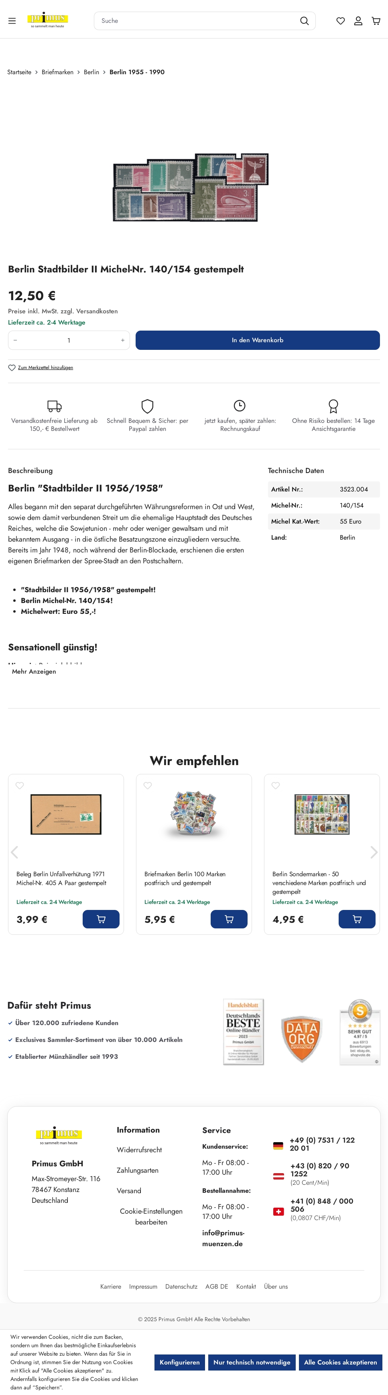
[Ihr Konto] (358, 21)
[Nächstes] (374, 854)
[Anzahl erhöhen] (123, 340)
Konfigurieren (180, 1362)
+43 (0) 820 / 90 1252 (319, 1170)
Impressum (143, 1286)
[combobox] (195, 21)
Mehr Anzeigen (34, 671)
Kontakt (246, 1286)
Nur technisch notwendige (251, 1362)
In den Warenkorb (257, 340)
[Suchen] (305, 21)
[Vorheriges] (14, 854)
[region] (194, 169)
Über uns (276, 1286)
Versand (129, 1191)
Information (138, 1130)
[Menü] (12, 21)
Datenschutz (181, 1286)
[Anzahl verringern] (15, 340)
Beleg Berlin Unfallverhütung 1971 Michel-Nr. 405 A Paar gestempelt (61, 878)
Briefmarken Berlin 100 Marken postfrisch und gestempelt (184, 878)
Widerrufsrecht (139, 1150)
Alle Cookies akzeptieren (340, 1362)
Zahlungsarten (137, 1170)
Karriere (110, 1286)
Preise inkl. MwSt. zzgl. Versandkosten (63, 311)
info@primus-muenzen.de (223, 1238)
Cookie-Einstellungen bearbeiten (151, 1216)
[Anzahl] (69, 340)
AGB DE (216, 1286)
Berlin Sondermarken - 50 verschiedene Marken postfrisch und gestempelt (319, 883)
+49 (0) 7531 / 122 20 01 (322, 1144)
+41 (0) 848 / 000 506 (321, 1205)
